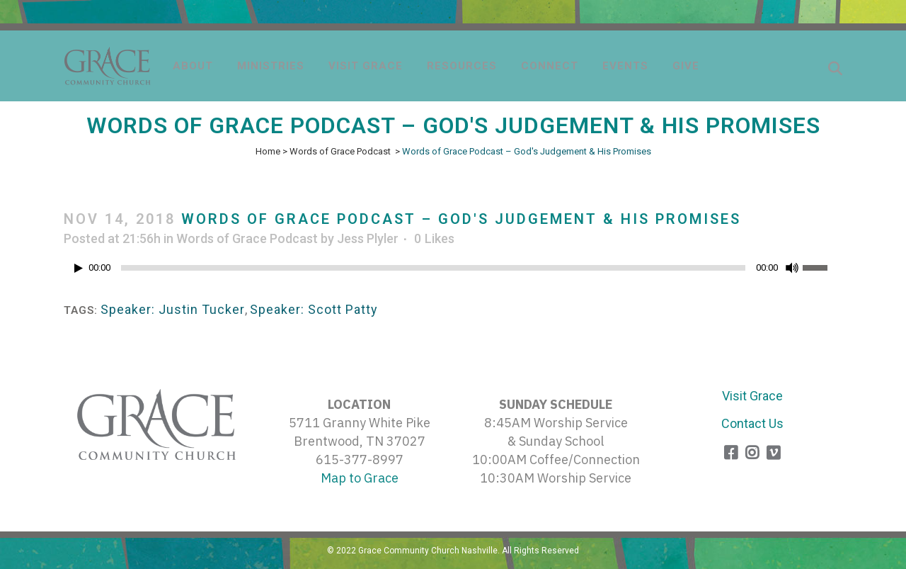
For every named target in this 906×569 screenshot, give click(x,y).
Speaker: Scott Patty (314, 309)
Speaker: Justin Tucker (173, 309)
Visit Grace (752, 395)
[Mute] (792, 268)
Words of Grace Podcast (340, 151)
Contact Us (752, 423)
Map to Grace (359, 478)
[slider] (433, 268)
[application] (453, 271)
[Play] (78, 268)
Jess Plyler (367, 238)
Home (268, 151)
